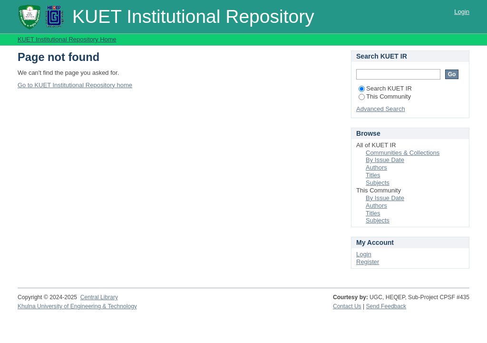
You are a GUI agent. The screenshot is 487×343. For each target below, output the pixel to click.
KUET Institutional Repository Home (67, 39)
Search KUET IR (385, 88)
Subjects (378, 182)
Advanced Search (380, 108)
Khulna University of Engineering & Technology (77, 306)
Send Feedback (386, 306)
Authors (376, 167)
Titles (373, 175)
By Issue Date (385, 159)
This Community (385, 96)
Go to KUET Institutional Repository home (75, 85)
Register (367, 261)
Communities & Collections (402, 152)
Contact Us (347, 306)
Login (461, 11)
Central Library (99, 297)
